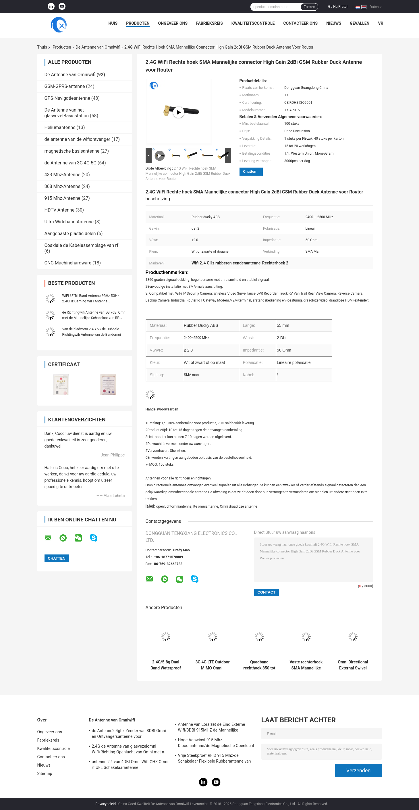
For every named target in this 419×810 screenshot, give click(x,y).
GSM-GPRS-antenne (65, 86)
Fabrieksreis (209, 23)
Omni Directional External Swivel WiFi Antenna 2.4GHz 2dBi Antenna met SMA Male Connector (353, 665)
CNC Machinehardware (68, 263)
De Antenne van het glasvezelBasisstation (67, 112)
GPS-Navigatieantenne (67, 98)
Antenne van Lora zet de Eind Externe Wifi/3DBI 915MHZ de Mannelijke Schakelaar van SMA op (211, 728)
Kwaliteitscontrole (253, 23)
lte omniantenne (205, 506)
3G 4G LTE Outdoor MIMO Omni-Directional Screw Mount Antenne (212, 665)
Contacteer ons (300, 23)
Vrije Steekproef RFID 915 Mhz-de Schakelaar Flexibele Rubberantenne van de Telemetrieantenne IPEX (214, 759)
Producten (137, 23)
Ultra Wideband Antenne (69, 221)
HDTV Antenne (60, 210)
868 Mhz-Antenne (62, 186)
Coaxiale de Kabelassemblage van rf (82, 245)
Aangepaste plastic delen (70, 233)
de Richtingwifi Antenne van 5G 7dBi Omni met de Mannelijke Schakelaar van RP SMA (94, 317)
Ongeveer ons (173, 23)
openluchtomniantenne (174, 506)
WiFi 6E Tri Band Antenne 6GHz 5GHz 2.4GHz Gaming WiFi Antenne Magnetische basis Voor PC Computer (91, 301)
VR (380, 23)
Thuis (42, 47)
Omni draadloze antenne (238, 506)
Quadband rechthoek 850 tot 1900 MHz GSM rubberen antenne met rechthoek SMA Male (259, 665)
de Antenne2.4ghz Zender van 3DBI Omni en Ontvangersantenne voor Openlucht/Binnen (129, 734)
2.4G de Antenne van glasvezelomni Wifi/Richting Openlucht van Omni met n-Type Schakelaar (128, 750)
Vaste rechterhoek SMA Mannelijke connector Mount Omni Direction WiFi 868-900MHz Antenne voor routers (306, 665)
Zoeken (309, 7)
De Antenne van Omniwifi (98, 47)
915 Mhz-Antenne (62, 198)
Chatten (249, 171)
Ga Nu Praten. (338, 7)
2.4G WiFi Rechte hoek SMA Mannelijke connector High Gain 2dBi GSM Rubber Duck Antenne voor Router (188, 173)
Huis (112, 23)
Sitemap (44, 773)
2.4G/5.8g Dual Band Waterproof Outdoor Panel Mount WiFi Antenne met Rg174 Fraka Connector (165, 665)
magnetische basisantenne (72, 151)
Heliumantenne (60, 127)
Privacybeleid (105, 804)
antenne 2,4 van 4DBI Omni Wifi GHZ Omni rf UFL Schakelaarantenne (130, 764)
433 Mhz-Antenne (62, 174)
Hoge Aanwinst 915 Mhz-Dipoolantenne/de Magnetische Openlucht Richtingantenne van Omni (216, 744)
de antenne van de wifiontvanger (78, 139)
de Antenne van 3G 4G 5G (70, 163)
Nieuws (333, 23)
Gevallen (359, 23)
